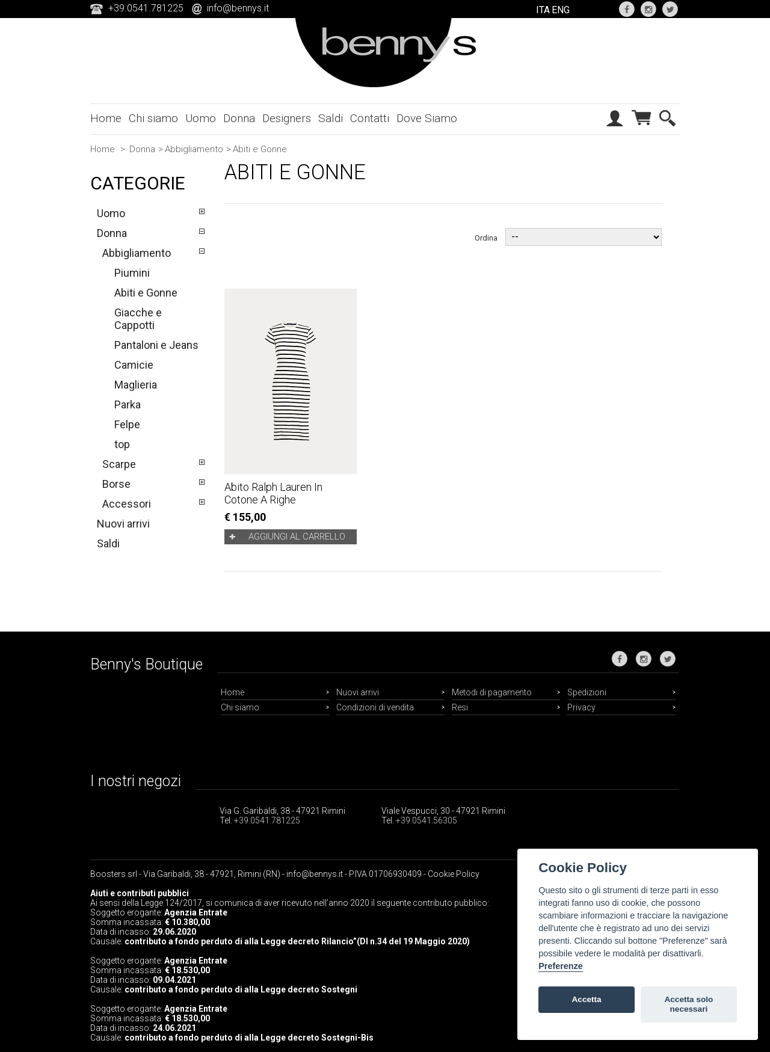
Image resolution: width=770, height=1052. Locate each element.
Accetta (587, 999)
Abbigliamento (194, 149)
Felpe (127, 424)
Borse (116, 484)
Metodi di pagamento (492, 692)
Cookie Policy (453, 874)
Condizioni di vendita (375, 707)
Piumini (132, 272)
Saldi (330, 118)
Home (106, 118)
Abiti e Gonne (145, 292)
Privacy (581, 707)
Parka (127, 404)
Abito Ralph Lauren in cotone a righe (273, 493)
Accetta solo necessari (688, 1004)
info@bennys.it (238, 8)
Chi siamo (153, 118)
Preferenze (560, 966)
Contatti (369, 118)
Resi (460, 707)
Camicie (133, 364)
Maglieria (135, 384)
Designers (286, 118)
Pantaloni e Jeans (156, 345)
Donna (239, 118)
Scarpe (119, 464)
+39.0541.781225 (267, 820)
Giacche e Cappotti (138, 318)
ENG (561, 10)
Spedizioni (586, 692)
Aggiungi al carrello (296, 536)
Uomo (200, 118)
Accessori (126, 503)
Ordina (486, 237)
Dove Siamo (426, 118)
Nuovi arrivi (123, 523)
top (122, 444)
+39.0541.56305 (426, 820)
